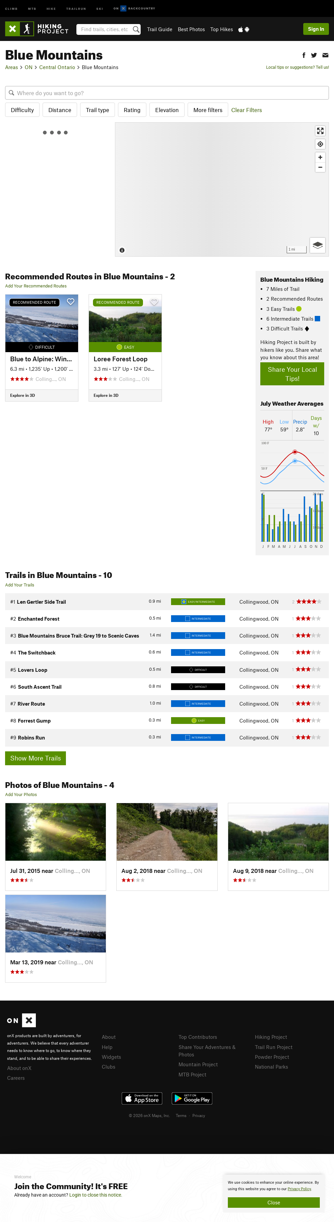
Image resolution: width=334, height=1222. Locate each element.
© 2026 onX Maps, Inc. (149, 1115)
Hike (51, 8)
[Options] (317, 245)
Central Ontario (57, 67)
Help (107, 1047)
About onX (19, 1068)
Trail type (97, 109)
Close (273, 1202)
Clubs (108, 1067)
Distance (59, 109)
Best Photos (191, 29)
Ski (99, 8)
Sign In (316, 29)
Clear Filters (246, 109)
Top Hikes (221, 29)
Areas (11, 67)
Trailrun (76, 8)
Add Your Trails (19, 584)
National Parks (271, 1067)
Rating (132, 109)
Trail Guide (159, 29)
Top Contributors (197, 1037)
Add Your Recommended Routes (36, 285)
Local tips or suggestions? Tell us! (297, 67)
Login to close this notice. (95, 1195)
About (109, 1037)
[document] (274, 1193)
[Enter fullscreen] (320, 131)
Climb (11, 8)
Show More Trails (35, 758)
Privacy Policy (299, 1189)
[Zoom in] (320, 157)
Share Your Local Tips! (292, 373)
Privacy (198, 1115)
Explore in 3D (22, 395)
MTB (32, 8)
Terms (181, 1115)
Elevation (167, 109)
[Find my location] (320, 144)
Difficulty (22, 109)
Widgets (111, 1057)
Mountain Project (198, 1064)
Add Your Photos (21, 794)
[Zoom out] (320, 167)
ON (28, 67)
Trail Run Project (273, 1047)
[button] (304, 54)
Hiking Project (271, 1037)
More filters (207, 109)
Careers (16, 1078)
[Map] (222, 189)
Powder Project (272, 1057)
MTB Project (192, 1074)
